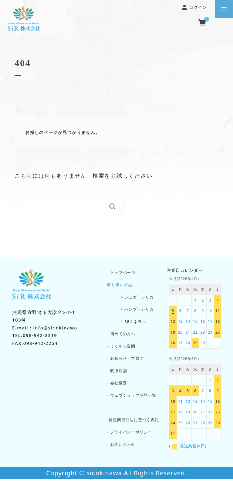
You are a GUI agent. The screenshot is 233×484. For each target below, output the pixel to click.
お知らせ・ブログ (127, 362)
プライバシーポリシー (131, 438)
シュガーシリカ (139, 297)
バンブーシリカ (139, 310)
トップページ (122, 272)
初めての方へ (122, 336)
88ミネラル (135, 323)
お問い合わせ (122, 451)
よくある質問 (122, 349)
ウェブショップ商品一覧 (133, 400)
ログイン (194, 7)
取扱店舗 (118, 374)
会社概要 (118, 387)
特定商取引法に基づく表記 (134, 425)
